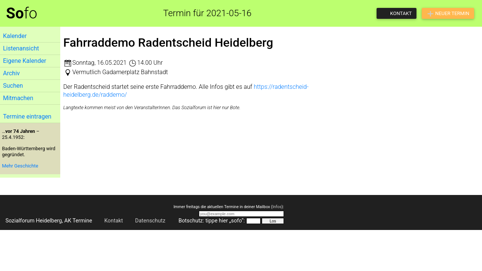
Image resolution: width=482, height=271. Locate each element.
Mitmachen (18, 98)
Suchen (13, 85)
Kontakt (113, 221)
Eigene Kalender (24, 60)
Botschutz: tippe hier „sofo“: (211, 221)
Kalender (15, 36)
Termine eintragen (27, 116)
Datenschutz (150, 221)
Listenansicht (21, 48)
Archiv (11, 73)
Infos (276, 206)
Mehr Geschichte (20, 166)
